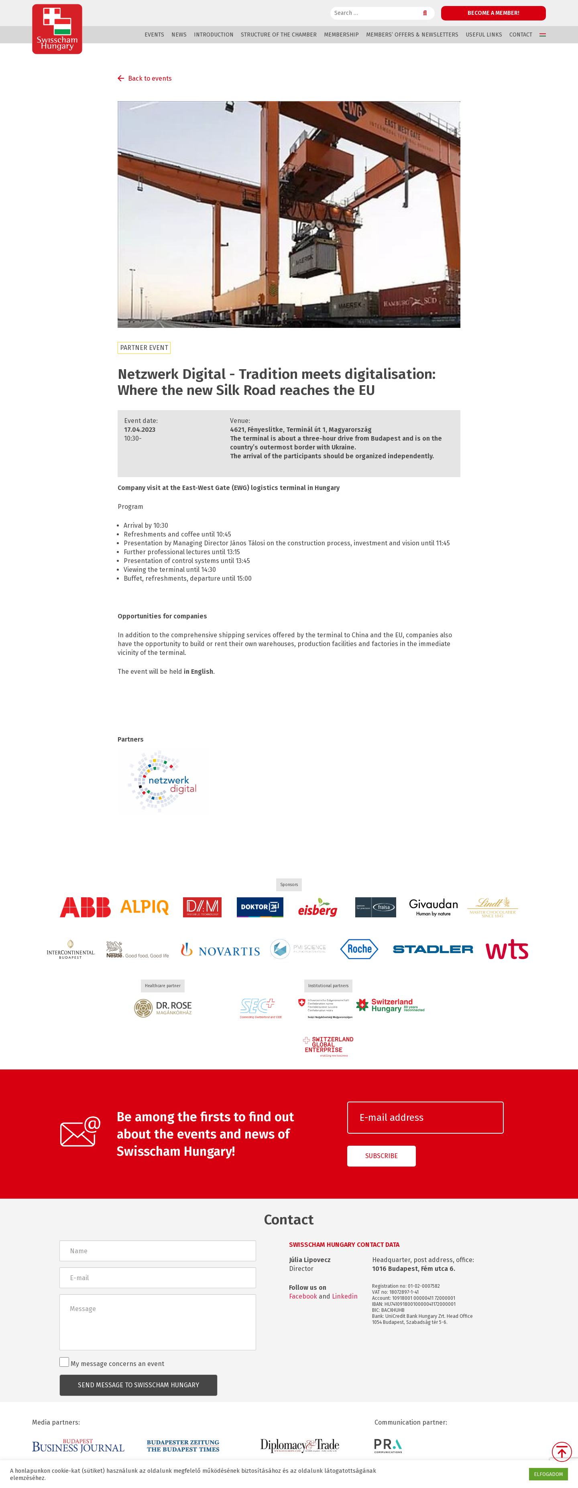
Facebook (303, 1296)
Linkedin (345, 1296)
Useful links (484, 34)
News (179, 34)
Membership (341, 34)
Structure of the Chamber (279, 34)
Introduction (214, 34)
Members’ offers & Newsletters (412, 34)
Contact (520, 34)
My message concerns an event (111, 1362)
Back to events (150, 78)
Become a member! (493, 13)
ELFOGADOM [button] (548, 1474)
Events (154, 34)
